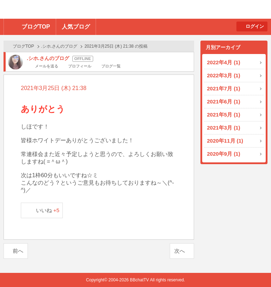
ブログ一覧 (111, 66)
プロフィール (79, 66)
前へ (18, 251)
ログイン (255, 26)
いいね (48, 210)
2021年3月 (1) (223, 128)
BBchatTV (100, 9)
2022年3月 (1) (223, 75)
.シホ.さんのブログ (59, 46)
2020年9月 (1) (223, 154)
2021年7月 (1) (223, 88)
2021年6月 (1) (223, 101)
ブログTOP (36, 27)
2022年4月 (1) (223, 62)
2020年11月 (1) (225, 141)
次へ (179, 251)
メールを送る (46, 66)
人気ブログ (76, 27)
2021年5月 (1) (223, 115)
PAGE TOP (252, 268)
